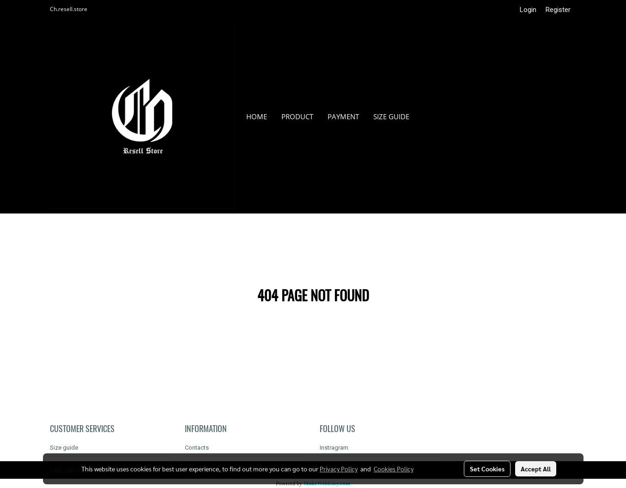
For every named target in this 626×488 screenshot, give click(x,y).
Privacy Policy (339, 468)
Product (297, 116)
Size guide (391, 116)
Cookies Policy (393, 468)
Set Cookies (487, 468)
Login (528, 10)
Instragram (334, 447)
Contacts (197, 447)
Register (558, 10)
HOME (256, 116)
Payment (343, 116)
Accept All (536, 468)
